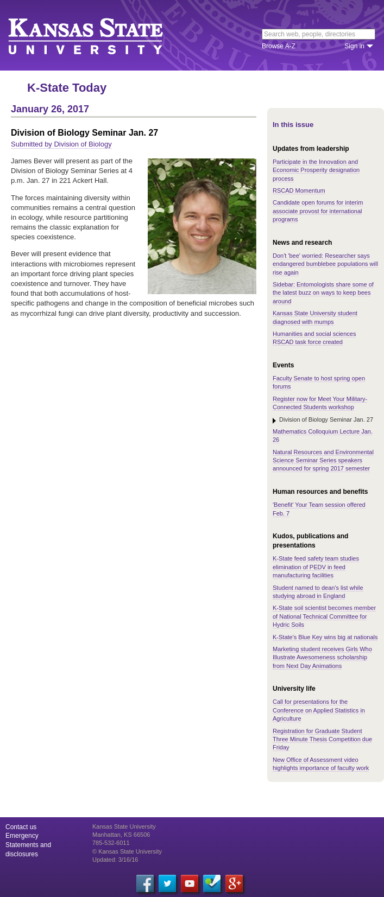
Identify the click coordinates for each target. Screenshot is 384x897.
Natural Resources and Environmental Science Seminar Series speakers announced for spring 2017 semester (323, 460)
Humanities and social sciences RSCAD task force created (314, 337)
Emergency (22, 835)
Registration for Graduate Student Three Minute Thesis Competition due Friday (322, 739)
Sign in (354, 46)
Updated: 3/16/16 (115, 859)
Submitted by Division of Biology (61, 144)
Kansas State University (99, 35)
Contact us (20, 827)
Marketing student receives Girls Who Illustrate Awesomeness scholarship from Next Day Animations (322, 657)
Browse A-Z (278, 46)
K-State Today (66, 87)
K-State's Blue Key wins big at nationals (325, 637)
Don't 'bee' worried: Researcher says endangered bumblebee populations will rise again (325, 264)
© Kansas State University (127, 851)
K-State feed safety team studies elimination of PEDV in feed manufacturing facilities (316, 566)
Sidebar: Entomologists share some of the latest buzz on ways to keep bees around (323, 292)
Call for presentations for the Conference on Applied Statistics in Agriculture (319, 710)
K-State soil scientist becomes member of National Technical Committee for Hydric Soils (324, 616)
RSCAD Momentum (299, 190)
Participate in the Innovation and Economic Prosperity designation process (316, 170)
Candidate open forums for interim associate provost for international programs (318, 210)
